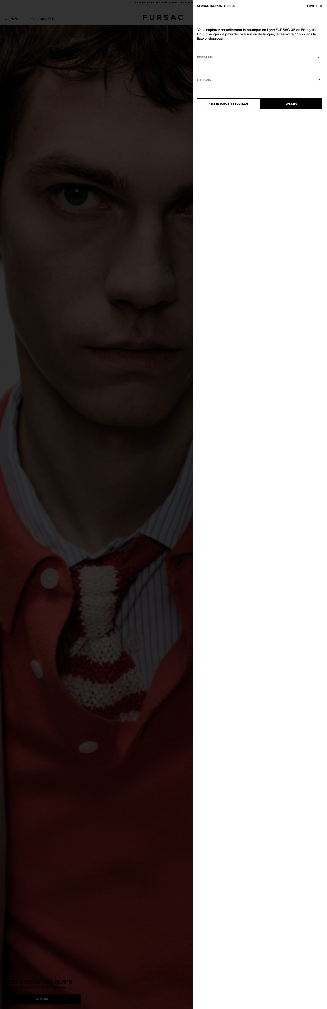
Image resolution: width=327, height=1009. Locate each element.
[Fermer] (315, 6)
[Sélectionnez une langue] (259, 80)
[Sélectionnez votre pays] (259, 57)
